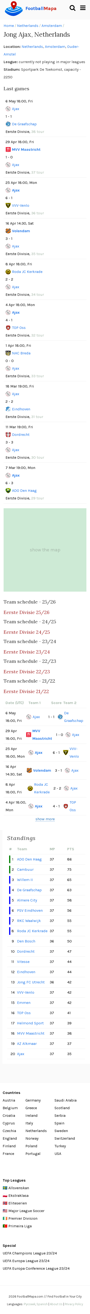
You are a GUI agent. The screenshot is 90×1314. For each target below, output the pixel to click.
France (8, 1153)
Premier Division (22, 1218)
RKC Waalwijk (29, 920)
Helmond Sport (30, 1023)
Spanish (42, 1304)
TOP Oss (19, 327)
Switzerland (64, 1138)
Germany (33, 1100)
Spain (59, 1123)
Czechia (9, 1130)
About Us (56, 1304)
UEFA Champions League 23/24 (30, 1253)
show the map (45, 550)
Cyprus (9, 1123)
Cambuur (25, 869)
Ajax (15, 108)
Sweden (61, 1130)
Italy (29, 1123)
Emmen (23, 1002)
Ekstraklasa (18, 1195)
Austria (9, 1100)
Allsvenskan (18, 1188)
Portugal (33, 1153)
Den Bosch (26, 941)
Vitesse (23, 961)
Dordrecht (21, 434)
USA (57, 1153)
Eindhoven (21, 409)
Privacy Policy (74, 1304)
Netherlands (27, 25)
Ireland (31, 1115)
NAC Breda (21, 353)
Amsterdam (52, 25)
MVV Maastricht (26, 149)
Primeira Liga (20, 1226)
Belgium (10, 1108)
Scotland (62, 1108)
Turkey (60, 1146)
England (10, 1138)
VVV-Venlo (20, 205)
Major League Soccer (26, 1210)
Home (9, 25)
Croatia (9, 1115)
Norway (31, 1138)
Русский (29, 1304)
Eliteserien (17, 1203)
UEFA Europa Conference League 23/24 (36, 1268)
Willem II (25, 879)
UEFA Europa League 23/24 (26, 1261)
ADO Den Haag (24, 490)
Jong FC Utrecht (31, 982)
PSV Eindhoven (30, 910)
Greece (31, 1108)
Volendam (21, 231)
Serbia (60, 1115)
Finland (9, 1146)
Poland (31, 1146)
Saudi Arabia (65, 1100)
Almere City (27, 900)
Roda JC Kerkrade (27, 271)
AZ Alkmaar (27, 1043)
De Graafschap (24, 124)
